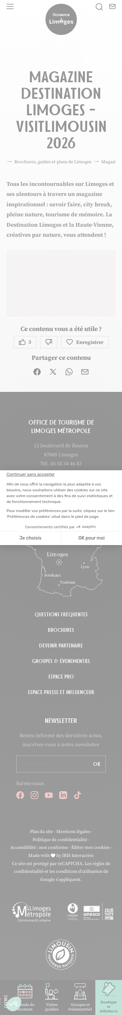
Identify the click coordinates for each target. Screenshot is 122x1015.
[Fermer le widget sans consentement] (30, 474)
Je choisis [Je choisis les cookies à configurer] (30, 538)
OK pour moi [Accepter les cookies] (91, 538)
